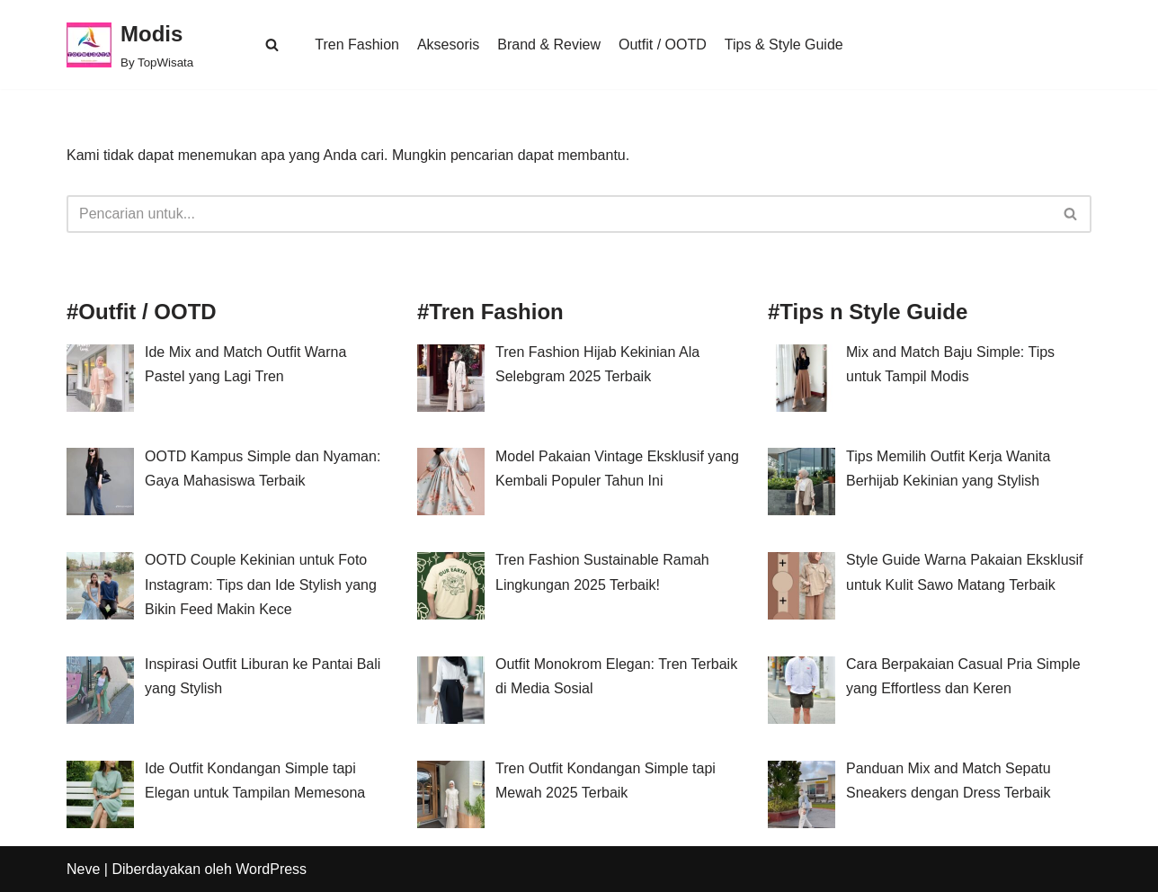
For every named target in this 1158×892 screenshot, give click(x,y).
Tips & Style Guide (784, 44)
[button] (272, 44)
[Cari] (559, 214)
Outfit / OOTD (663, 44)
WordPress (271, 869)
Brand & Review (549, 44)
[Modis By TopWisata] (130, 44)
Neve (83, 869)
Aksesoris (448, 44)
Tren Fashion (357, 44)
